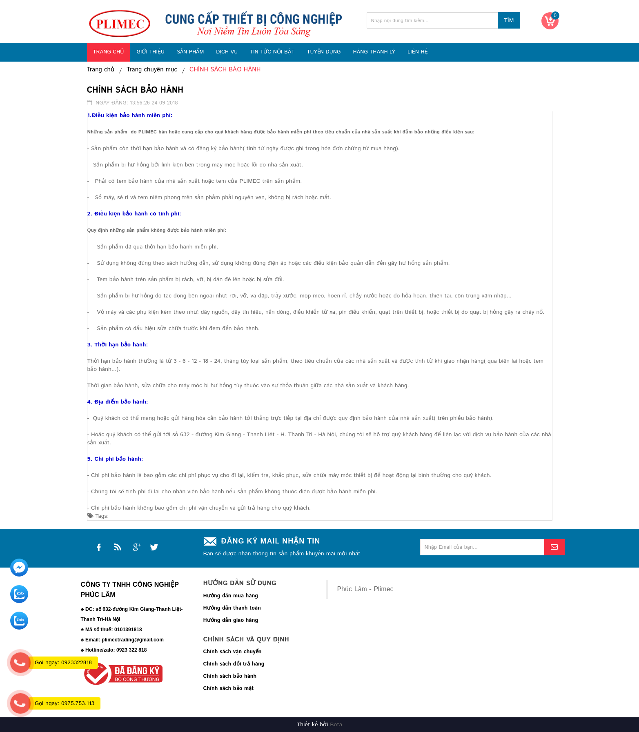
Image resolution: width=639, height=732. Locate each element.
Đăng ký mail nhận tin (271, 541)
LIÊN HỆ (417, 52)
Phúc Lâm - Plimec (365, 589)
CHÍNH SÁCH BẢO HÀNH (224, 70)
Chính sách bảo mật (228, 688)
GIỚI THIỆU (150, 52)
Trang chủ (101, 70)
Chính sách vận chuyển (232, 652)
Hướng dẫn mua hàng (230, 596)
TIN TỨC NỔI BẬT (272, 52)
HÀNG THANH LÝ (374, 52)
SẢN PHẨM (190, 52)
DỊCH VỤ (227, 52)
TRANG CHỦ (109, 52)
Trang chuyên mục (152, 70)
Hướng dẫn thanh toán (232, 608)
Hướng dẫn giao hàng (230, 620)
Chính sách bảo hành (230, 676)
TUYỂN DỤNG (324, 52)
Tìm (509, 20)
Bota (336, 725)
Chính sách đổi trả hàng (234, 664)
